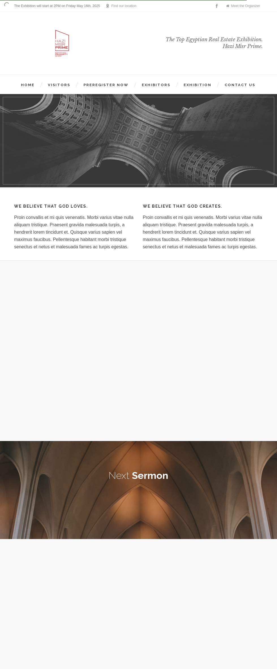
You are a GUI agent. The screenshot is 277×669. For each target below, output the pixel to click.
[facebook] (217, 6)
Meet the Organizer (243, 6)
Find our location (121, 6)
